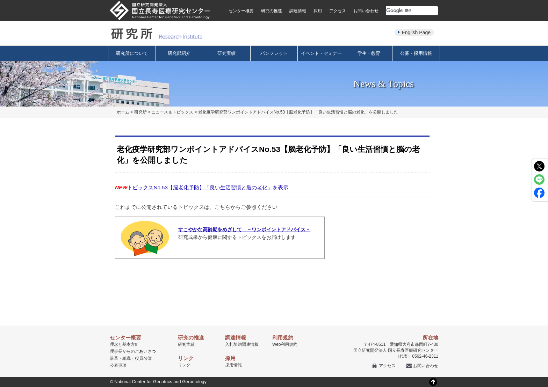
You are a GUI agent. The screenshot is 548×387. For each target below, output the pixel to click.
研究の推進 (271, 10)
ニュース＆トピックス (172, 112)
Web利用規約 (284, 344)
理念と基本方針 (124, 344)
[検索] (403, 10)
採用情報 (233, 365)
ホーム (123, 112)
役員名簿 (143, 358)
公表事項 (118, 365)
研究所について (132, 53)
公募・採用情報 (416, 53)
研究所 (140, 112)
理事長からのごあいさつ (133, 351)
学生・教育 (369, 53)
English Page (416, 32)
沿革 (114, 358)
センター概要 (241, 10)
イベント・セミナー (321, 53)
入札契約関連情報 (242, 344)
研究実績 (226, 53)
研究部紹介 (179, 53)
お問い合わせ (365, 10)
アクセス (337, 10)
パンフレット (274, 53)
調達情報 (297, 10)
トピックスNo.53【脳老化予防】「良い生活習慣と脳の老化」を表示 (207, 187)
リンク (184, 365)
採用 (317, 10)
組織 (126, 358)
